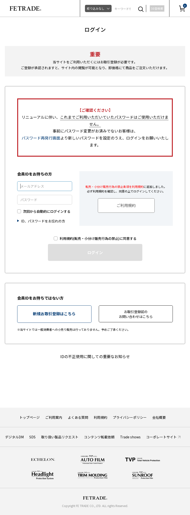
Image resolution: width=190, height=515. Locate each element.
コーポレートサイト (161, 436)
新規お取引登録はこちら (54, 313)
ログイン (95, 252)
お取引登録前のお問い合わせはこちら (136, 314)
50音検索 (157, 8)
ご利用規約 (126, 205)
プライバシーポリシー (130, 417)
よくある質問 (78, 417)
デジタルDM (14, 436)
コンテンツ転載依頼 (99, 436)
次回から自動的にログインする (46, 211)
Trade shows (130, 436)
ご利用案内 (53, 417)
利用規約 (100, 417)
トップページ (29, 417)
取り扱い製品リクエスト (59, 436)
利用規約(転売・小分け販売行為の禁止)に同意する (98, 238)
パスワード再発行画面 (41, 138)
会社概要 (159, 417)
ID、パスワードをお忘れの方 (43, 221)
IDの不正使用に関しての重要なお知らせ (95, 356)
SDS (32, 436)
